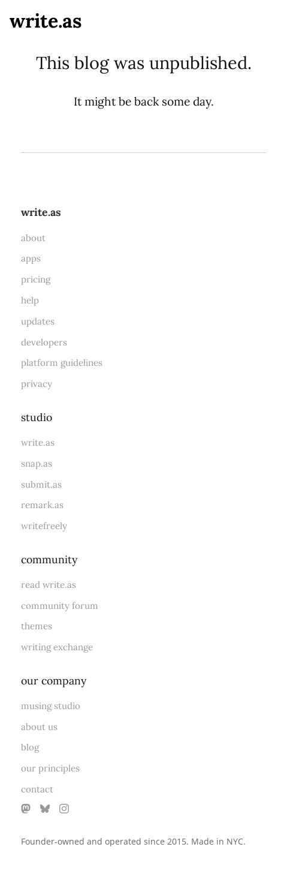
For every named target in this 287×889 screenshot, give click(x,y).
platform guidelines (61, 362)
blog (30, 747)
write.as (46, 20)
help (30, 300)
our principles (50, 768)
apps (31, 258)
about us (39, 726)
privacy (36, 383)
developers (44, 342)
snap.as (36, 463)
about (33, 238)
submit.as (41, 484)
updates (38, 321)
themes (36, 626)
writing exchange (57, 647)
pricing (35, 279)
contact (37, 789)
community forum (59, 605)
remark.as (42, 504)
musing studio (50, 705)
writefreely (44, 525)
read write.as (48, 584)
